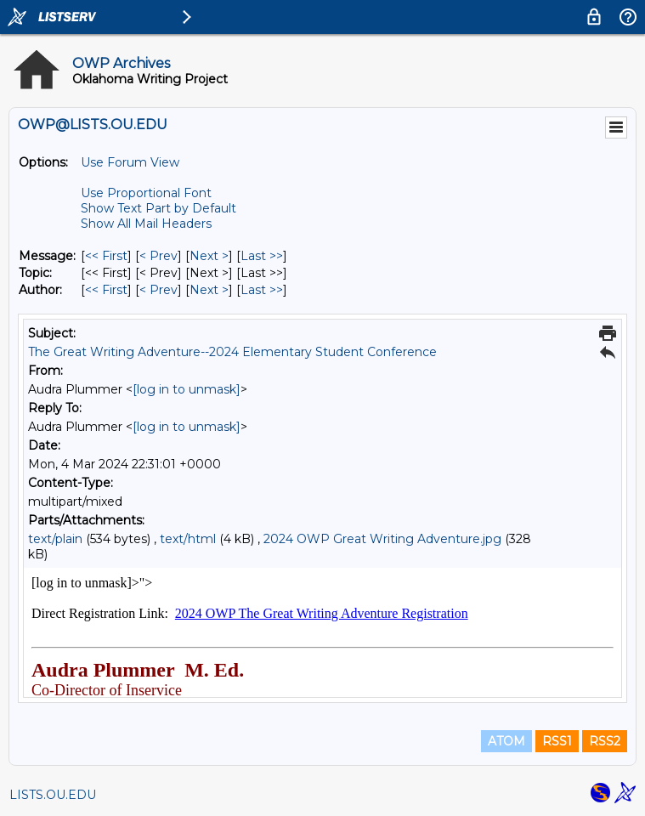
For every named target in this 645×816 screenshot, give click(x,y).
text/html (188, 539)
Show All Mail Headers (146, 223)
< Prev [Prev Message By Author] (158, 290)
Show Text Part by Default (158, 208)
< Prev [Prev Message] (158, 256)
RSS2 (604, 741)
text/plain (55, 539)
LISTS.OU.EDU (52, 794)
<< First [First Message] (106, 256)
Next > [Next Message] (209, 256)
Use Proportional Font (146, 193)
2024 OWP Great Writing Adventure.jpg (382, 539)
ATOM (506, 741)
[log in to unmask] (186, 389)
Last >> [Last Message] (261, 256)
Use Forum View (130, 162)
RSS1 (557, 741)
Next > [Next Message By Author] (209, 290)
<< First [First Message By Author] (106, 290)
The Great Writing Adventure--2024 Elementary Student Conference (232, 352)
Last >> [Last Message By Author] (261, 290)
